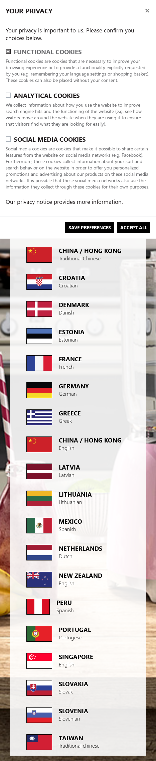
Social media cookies (50, 139)
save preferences (89, 227)
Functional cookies (48, 51)
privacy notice (34, 202)
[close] (147, 10)
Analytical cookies (47, 95)
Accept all (133, 227)
